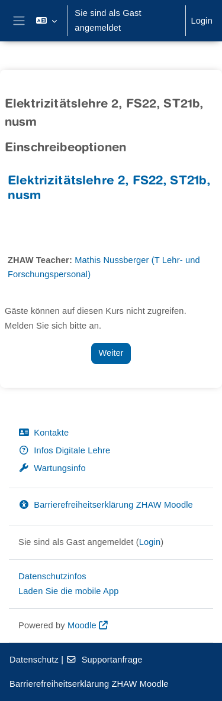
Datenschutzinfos (52, 576)
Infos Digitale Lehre (64, 450)
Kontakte (43, 432)
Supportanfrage (104, 659)
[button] (46, 20)
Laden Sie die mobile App (68, 591)
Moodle (81, 625)
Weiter (111, 353)
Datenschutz (34, 659)
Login (202, 20)
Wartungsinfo (52, 468)
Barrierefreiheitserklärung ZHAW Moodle (105, 504)
